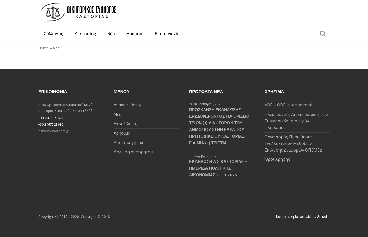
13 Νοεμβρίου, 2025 (203, 156)
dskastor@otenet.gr (53, 130)
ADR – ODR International (288, 105)
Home (43, 48)
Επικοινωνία (167, 33)
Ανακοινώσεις (127, 105)
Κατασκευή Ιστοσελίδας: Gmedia (303, 216)
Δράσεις (134, 33)
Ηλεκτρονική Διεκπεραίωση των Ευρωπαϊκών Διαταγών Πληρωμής (296, 121)
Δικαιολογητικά (129, 142)
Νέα (111, 33)
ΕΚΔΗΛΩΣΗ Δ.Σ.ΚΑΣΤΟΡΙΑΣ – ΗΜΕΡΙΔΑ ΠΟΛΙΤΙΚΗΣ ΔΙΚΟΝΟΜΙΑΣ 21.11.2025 (218, 168)
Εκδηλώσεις (125, 123)
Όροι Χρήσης (277, 159)
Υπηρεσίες (85, 33)
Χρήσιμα (122, 133)
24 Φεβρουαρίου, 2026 (206, 104)
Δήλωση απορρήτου (133, 152)
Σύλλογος (53, 33)
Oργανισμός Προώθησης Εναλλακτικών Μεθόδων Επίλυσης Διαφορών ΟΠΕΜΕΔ (293, 143)
